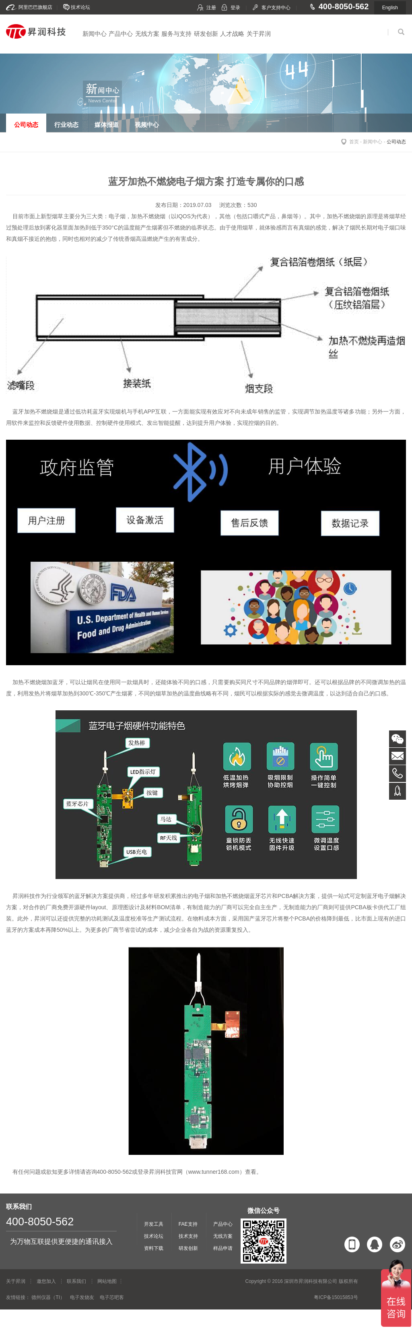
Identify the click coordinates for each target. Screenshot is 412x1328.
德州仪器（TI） (48, 1297)
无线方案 (147, 33)
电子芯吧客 (112, 1297)
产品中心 (121, 33)
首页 (354, 142)
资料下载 (153, 1248)
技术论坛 (80, 7)
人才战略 (232, 33)
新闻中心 (94, 33)
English (390, 7)
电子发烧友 (82, 1297)
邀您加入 (46, 1281)
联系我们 (76, 1281)
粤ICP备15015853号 (336, 1297)
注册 (211, 7)
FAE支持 (188, 1224)
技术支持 (188, 1236)
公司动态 (396, 142)
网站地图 (107, 1281)
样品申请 (223, 1248)
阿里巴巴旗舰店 (35, 7)
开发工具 (153, 1224)
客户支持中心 (276, 7)
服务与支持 (176, 33)
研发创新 (206, 33)
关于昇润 (259, 33)
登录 (235, 7)
